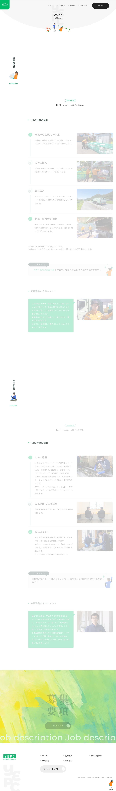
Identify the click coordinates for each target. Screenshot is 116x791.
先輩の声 (73, 6)
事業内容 (62, 6)
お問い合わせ (84, 6)
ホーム (52, 6)
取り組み (68, 760)
